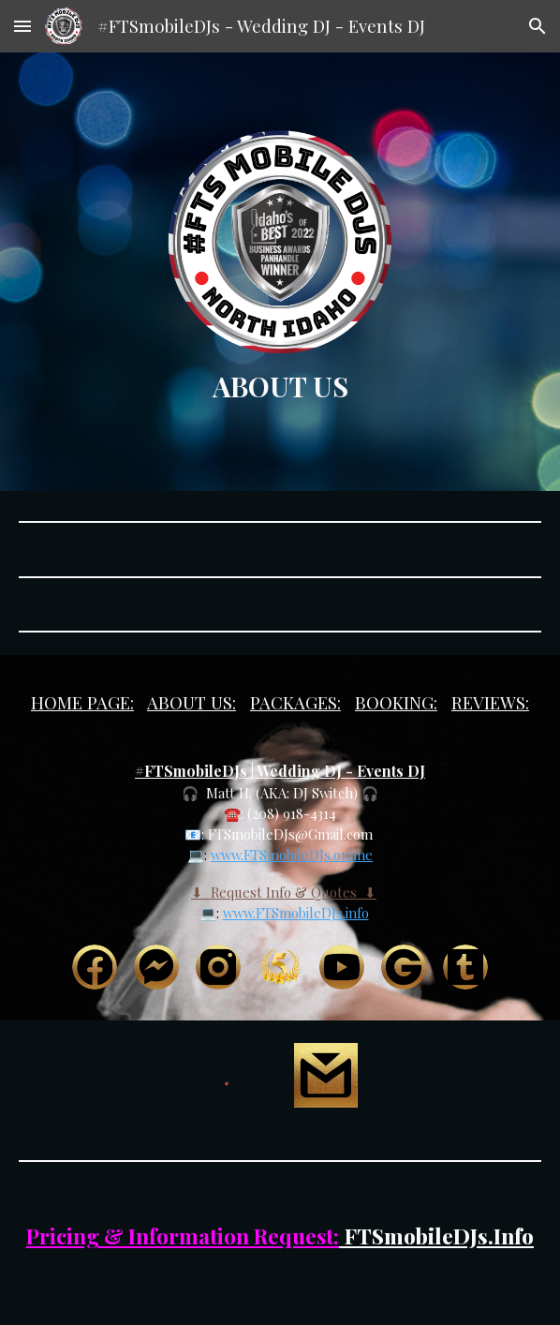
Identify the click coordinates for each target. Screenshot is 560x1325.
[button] (22, 26)
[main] (280, 385)
